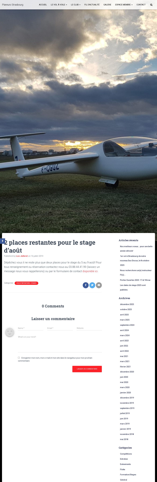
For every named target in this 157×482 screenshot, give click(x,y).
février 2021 (125, 367)
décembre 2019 (127, 398)
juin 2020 (124, 377)
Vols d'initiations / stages (26, 283)
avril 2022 (124, 351)
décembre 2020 (127, 372)
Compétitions (126, 454)
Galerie (107, 4)
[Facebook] (2, 241)
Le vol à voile (59, 4)
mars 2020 (124, 387)
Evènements (125, 464)
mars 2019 (124, 424)
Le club (75, 4)
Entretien (124, 459)
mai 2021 (124, 356)
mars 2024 (124, 335)
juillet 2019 (125, 413)
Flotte (122, 469)
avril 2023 (124, 341)
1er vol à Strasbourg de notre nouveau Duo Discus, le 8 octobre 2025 (134, 260)
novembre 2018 (127, 434)
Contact (141, 4)
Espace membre (124, 4)
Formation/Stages (128, 475)
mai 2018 (124, 439)
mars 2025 (124, 320)
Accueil (43, 4)
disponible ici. (90, 271)
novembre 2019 (127, 403)
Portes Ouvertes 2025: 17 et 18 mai (135, 280)
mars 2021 (124, 361)
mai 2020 (124, 382)
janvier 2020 (125, 393)
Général (123, 480)
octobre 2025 (126, 309)
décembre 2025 (127, 304)
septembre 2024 (127, 325)
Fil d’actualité (92, 4)
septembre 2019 (127, 408)
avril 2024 (124, 330)
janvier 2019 (125, 429)
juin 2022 (124, 346)
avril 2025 (124, 315)
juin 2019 (124, 419)
